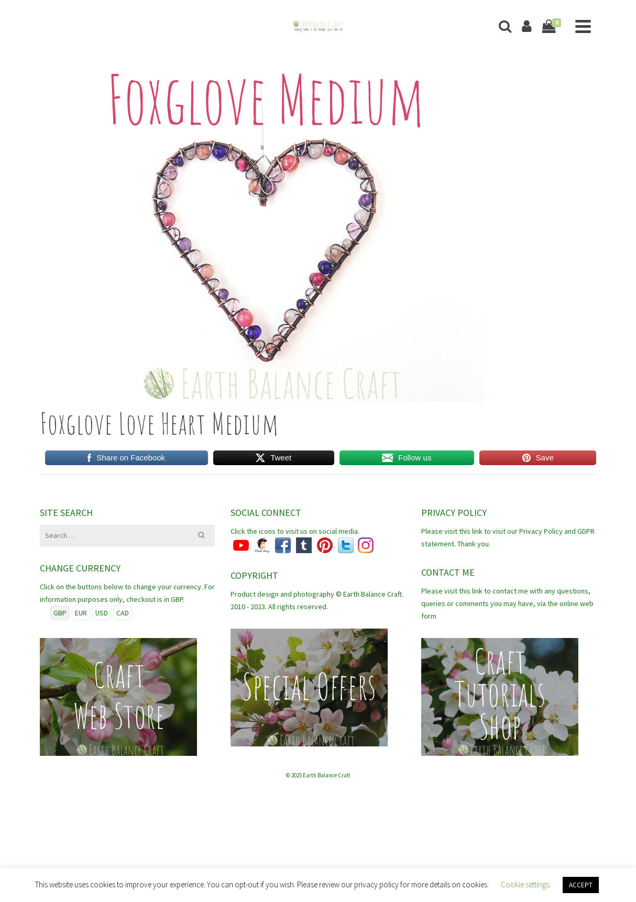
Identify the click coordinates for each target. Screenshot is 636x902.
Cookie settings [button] (525, 884)
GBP (60, 613)
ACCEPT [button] (581, 885)
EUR (81, 613)
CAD (122, 613)
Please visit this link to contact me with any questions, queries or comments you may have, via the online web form (507, 603)
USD (101, 613)
